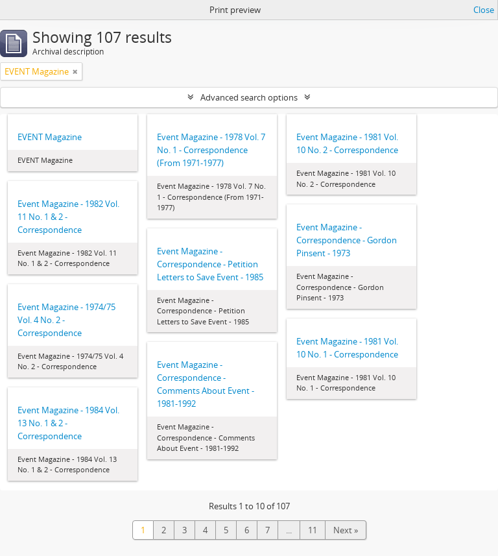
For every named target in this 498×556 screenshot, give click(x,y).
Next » (345, 530)
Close (483, 10)
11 (312, 530)
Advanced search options (249, 97)
